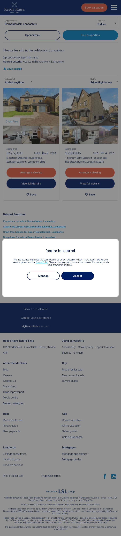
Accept (77, 275)
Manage (43, 275)
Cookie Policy (42, 262)
